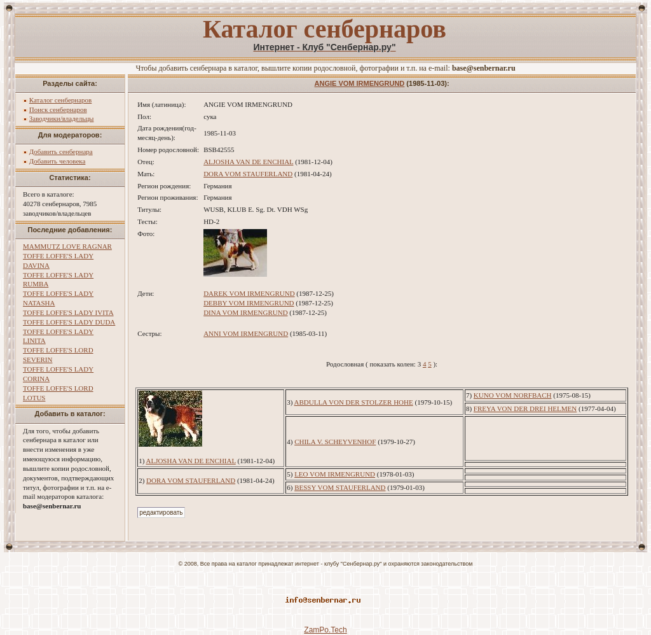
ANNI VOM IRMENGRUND (245, 333)
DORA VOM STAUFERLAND (247, 174)
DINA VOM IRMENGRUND (245, 312)
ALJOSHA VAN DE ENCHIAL (248, 161)
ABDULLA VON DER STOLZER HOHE (353, 402)
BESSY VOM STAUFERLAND (339, 487)
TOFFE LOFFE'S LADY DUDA (69, 322)
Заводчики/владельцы (61, 118)
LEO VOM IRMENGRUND (334, 474)
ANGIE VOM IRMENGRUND (360, 83)
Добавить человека (57, 161)
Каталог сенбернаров (60, 100)
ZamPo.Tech (325, 629)
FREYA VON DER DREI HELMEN (525, 408)
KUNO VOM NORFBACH (513, 395)
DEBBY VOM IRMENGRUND (248, 303)
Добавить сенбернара (61, 151)
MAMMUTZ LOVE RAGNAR (67, 246)
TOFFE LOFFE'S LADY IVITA (68, 312)
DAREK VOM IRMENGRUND (248, 293)
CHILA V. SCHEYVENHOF (335, 441)
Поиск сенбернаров (58, 109)
